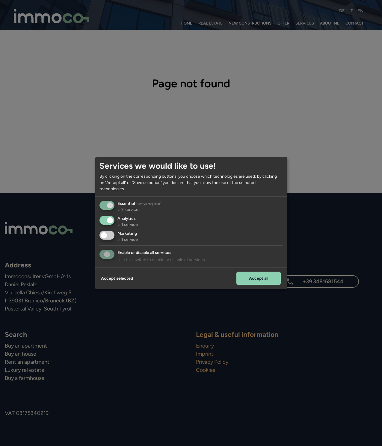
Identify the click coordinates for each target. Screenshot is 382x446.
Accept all (258, 278)
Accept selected (117, 278)
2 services (129, 209)
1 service (127, 224)
